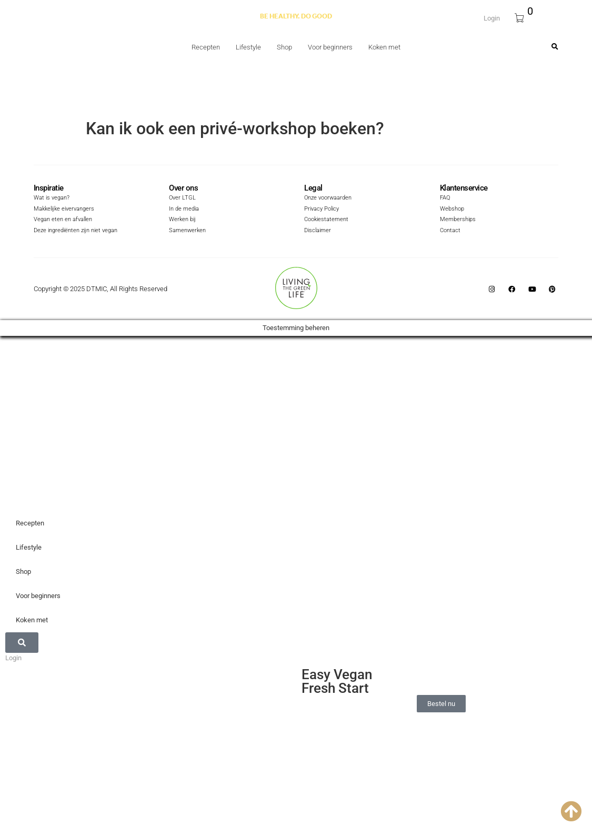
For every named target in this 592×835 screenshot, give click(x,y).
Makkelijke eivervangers (60, 209)
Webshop (451, 209)
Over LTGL (180, 199)
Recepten (206, 47)
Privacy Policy (319, 209)
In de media (182, 209)
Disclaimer (316, 230)
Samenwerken (185, 230)
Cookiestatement (324, 220)
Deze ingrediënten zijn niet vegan (71, 230)
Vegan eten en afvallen (59, 220)
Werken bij (181, 220)
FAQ (444, 199)
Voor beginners (330, 47)
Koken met (384, 47)
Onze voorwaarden (326, 199)
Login (492, 17)
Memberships (455, 220)
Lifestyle (248, 47)
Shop (284, 47)
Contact (449, 230)
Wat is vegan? (49, 199)
